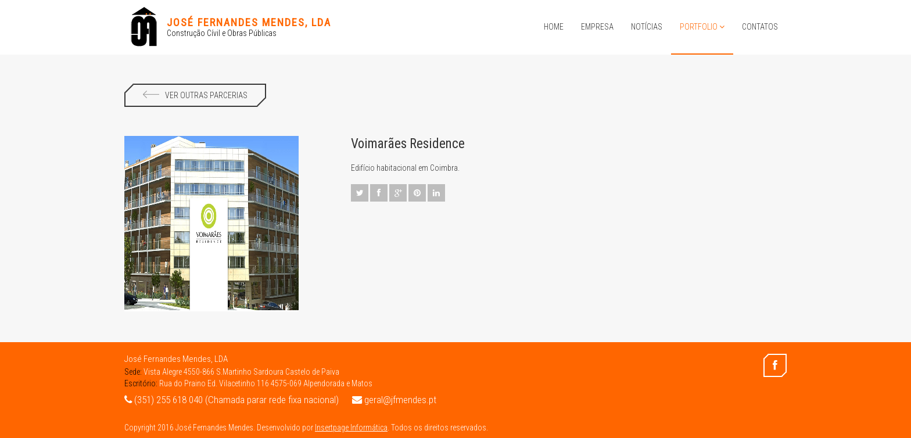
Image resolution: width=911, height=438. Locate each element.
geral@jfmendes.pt (394, 399)
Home (554, 26)
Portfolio (702, 26)
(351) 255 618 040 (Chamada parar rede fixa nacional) (231, 399)
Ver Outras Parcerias (195, 95)
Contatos (760, 26)
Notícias (646, 26)
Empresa (597, 26)
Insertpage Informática (351, 427)
